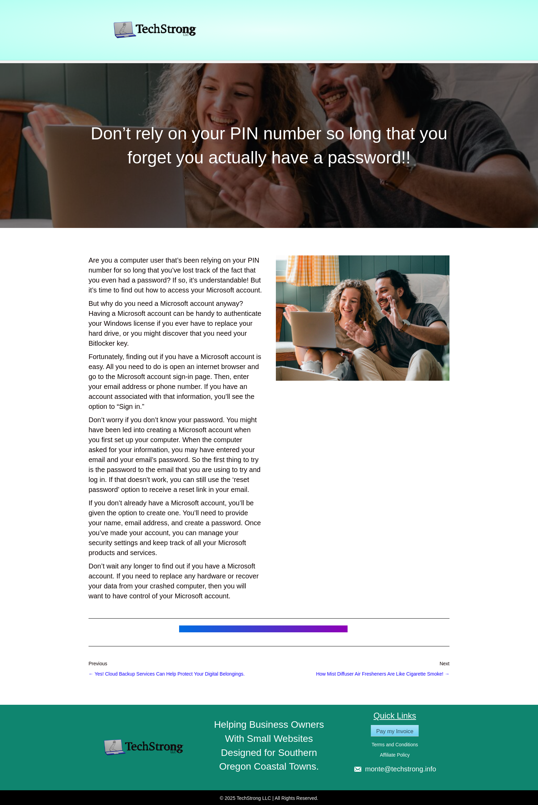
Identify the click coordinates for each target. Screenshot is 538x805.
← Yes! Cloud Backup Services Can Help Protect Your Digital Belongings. (167, 674)
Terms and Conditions (395, 744)
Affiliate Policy (395, 755)
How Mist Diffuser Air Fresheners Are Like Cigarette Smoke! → (382, 674)
